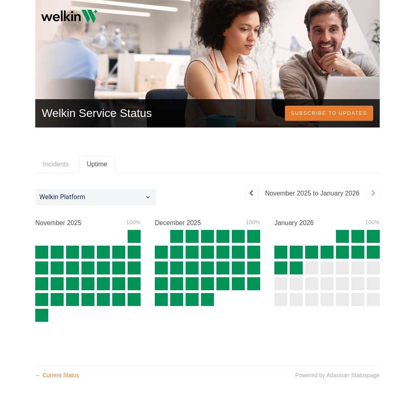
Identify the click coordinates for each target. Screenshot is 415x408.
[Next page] (373, 193)
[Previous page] (252, 193)
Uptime (97, 164)
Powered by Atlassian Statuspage (337, 375)
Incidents (56, 164)
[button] (329, 113)
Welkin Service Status (97, 113)
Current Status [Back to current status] (57, 375)
